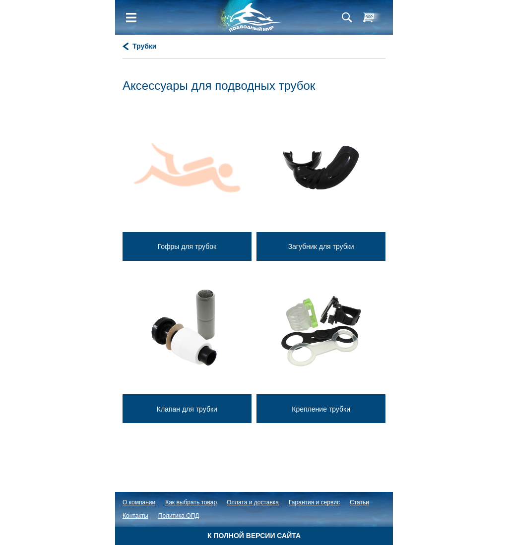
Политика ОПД (178, 515)
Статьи (359, 502)
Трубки (144, 46)
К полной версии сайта (254, 536)
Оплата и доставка (253, 502)
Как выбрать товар (191, 502)
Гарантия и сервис (314, 502)
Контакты (135, 515)
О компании (139, 502)
